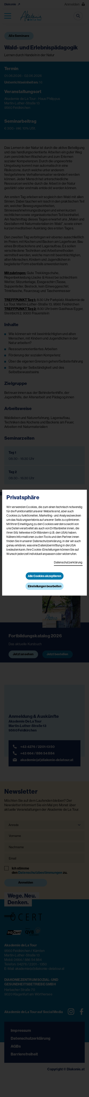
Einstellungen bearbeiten (44, 586)
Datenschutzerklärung (68, 562)
